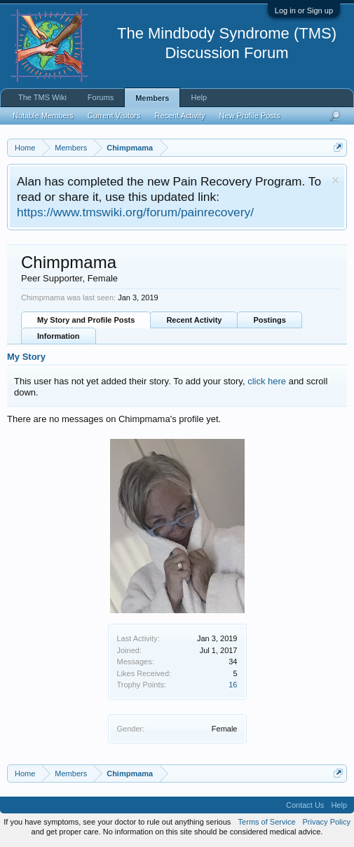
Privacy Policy (326, 822)
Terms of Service (267, 822)
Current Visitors (114, 115)
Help (199, 97)
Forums (101, 97)
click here (266, 381)
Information (58, 336)
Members (152, 98)
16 (233, 684)
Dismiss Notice (335, 180)
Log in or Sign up (304, 10)
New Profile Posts (249, 115)
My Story (26, 356)
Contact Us (305, 805)
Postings (269, 320)
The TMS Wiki (42, 97)
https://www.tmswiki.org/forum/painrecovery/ (135, 212)
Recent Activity (194, 320)
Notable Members (43, 115)
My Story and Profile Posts (86, 320)
